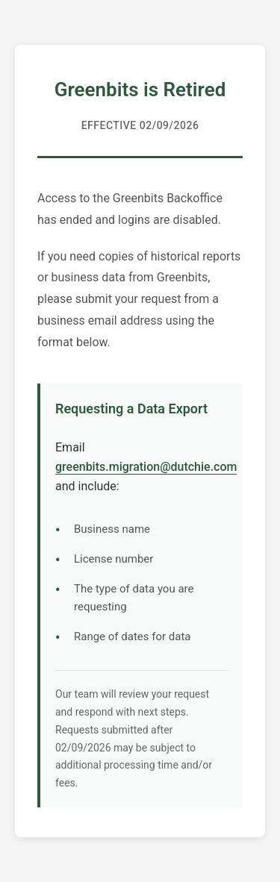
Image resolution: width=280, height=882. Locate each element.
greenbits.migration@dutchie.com (146, 467)
